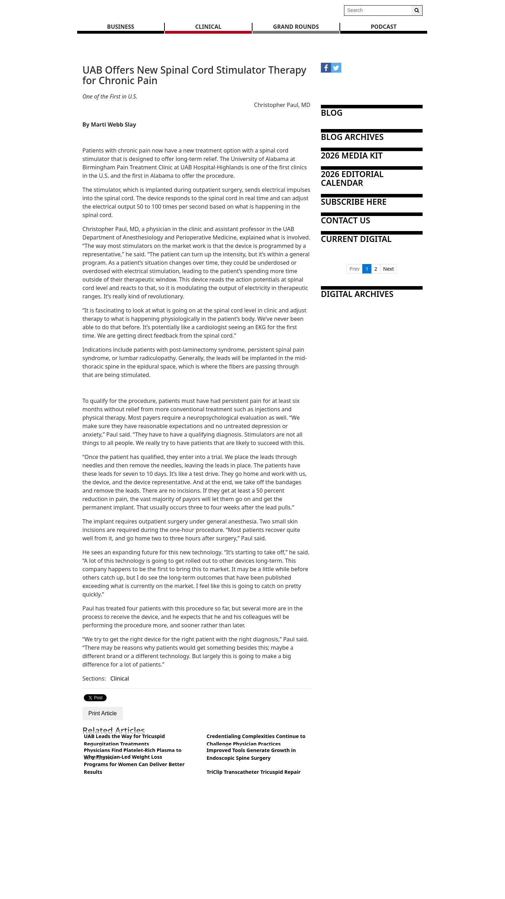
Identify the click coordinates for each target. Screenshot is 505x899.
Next (388, 268)
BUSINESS (120, 27)
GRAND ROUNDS (296, 27)
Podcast (384, 27)
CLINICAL (208, 27)
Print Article (102, 713)
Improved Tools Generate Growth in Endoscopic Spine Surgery (251, 754)
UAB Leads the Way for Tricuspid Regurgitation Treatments (124, 740)
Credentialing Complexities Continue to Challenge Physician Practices (256, 740)
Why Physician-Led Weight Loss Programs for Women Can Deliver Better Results (134, 764)
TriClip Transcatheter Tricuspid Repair (254, 772)
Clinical (119, 678)
